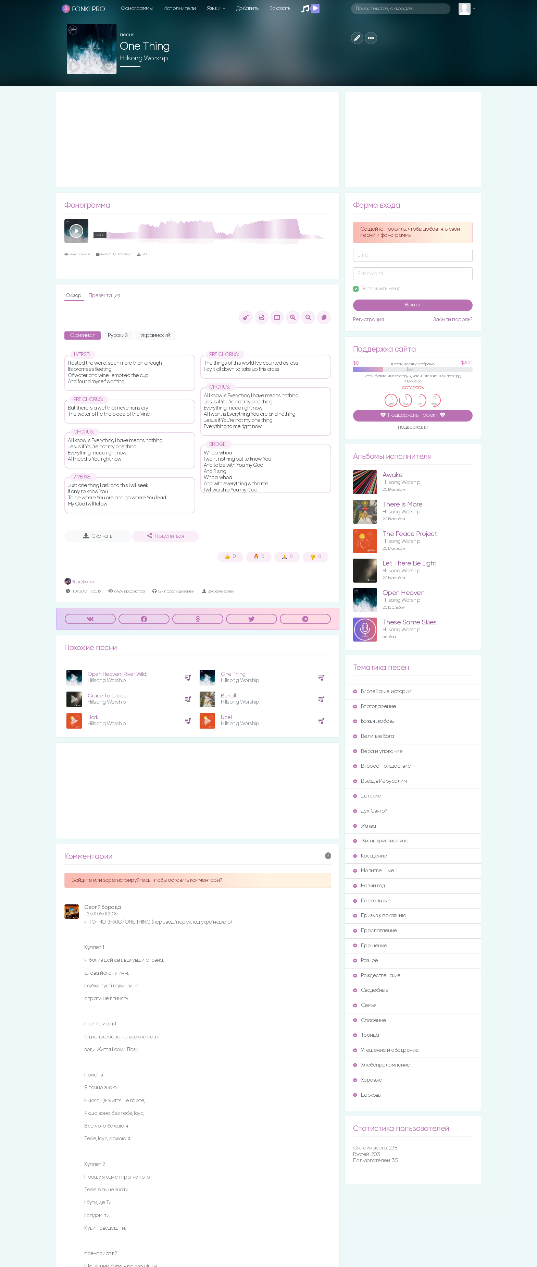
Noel (226, 717)
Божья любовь (373, 721)
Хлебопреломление (381, 1065)
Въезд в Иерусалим (380, 781)
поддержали (413, 428)
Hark (93, 717)
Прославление (375, 930)
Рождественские (377, 975)
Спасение (369, 1020)
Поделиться (165, 536)
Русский (118, 335)
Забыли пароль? (453, 319)
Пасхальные (372, 900)
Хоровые (367, 1080)
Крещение (370, 855)
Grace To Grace (107, 695)
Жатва (364, 826)
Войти (413, 305)
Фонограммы (136, 8)
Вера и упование (378, 751)
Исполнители (179, 8)
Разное (365, 960)
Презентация (104, 295)
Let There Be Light (410, 563)
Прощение (370, 945)
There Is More (403, 504)
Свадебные (371, 990)
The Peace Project (410, 534)
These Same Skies (410, 622)
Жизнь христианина (381, 840)
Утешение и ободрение (386, 1050)
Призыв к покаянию (380, 915)
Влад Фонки (79, 582)
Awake (393, 475)
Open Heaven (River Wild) (117, 674)
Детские (367, 796)
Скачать (97, 536)
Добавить (247, 8)
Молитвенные (373, 870)
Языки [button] (214, 8)
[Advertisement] (197, 139)
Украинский (155, 335)
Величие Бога (373, 736)
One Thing (233, 674)
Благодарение (374, 706)
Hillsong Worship (144, 58)
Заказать (280, 8)
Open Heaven (404, 593)
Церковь (366, 1095)
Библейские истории (382, 691)
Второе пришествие (382, 766)
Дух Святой (370, 811)
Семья (364, 1005)
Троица (366, 1035)
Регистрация (368, 319)
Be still (228, 695)
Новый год (369, 885)
